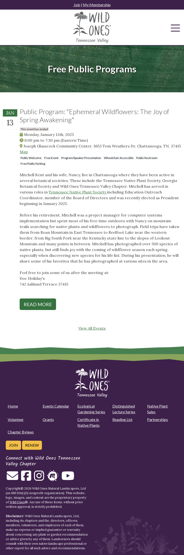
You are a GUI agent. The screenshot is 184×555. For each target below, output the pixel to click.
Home (13, 406)
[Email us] (12, 478)
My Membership (97, 4)
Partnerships (157, 419)
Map (24, 151)
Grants (48, 419)
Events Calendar (56, 406)
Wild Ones (17, 502)
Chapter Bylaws (21, 432)
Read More (38, 304)
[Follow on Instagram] (39, 478)
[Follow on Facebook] (26, 478)
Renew (32, 445)
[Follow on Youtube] (67, 478)
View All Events (92, 328)
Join (77, 4)
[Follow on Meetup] (52, 478)
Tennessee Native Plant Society (78, 192)
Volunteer (16, 419)
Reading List (122, 419)
